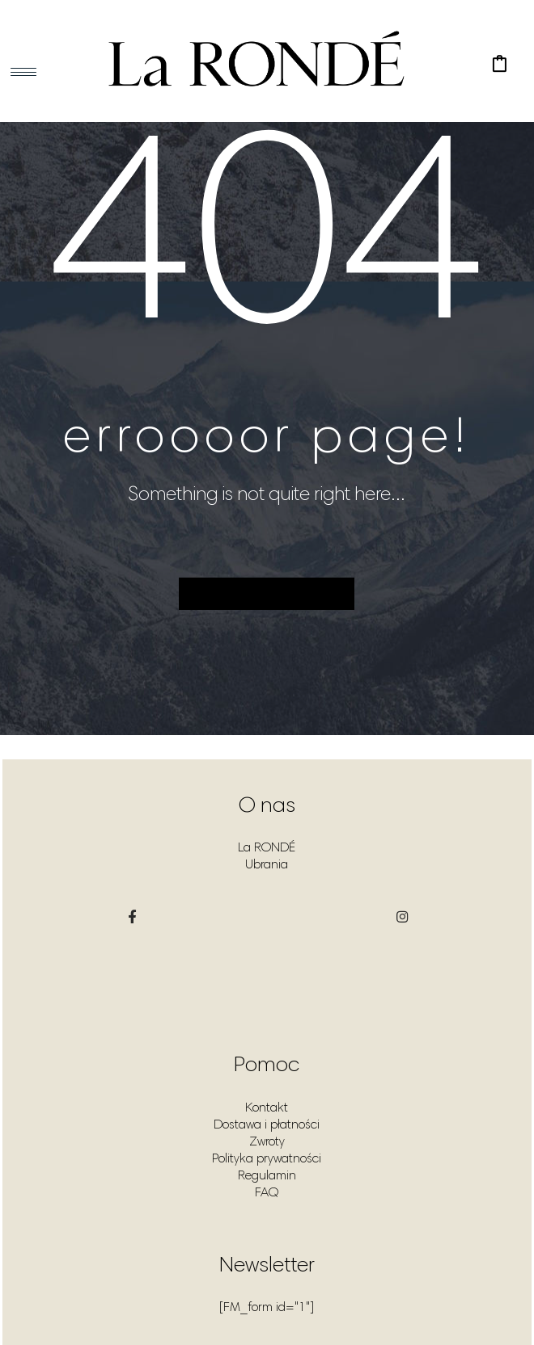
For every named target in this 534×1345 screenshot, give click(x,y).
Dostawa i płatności (267, 1125)
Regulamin (267, 1176)
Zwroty (267, 1142)
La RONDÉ (266, 848)
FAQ (266, 1193)
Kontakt (266, 1108)
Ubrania (266, 865)
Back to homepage (266, 593)
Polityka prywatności (266, 1159)
